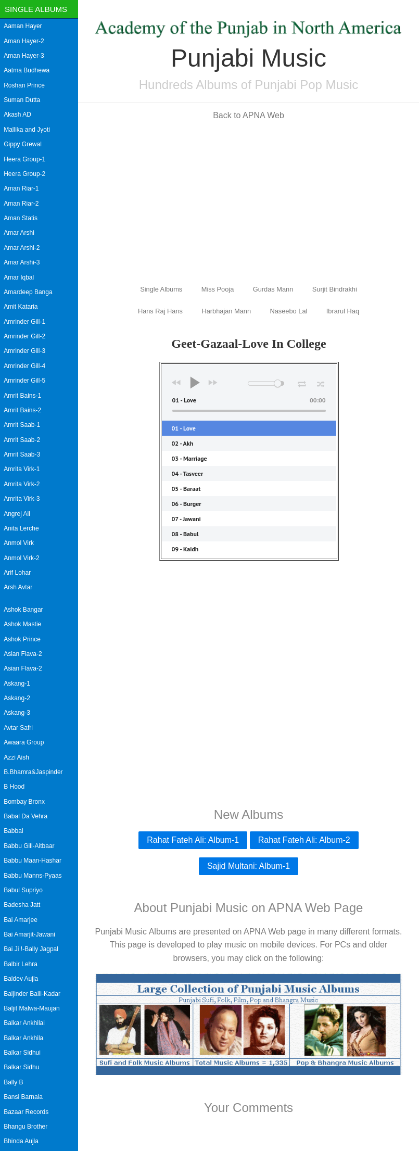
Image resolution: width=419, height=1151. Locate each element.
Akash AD (17, 114)
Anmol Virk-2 (21, 558)
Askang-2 (17, 698)
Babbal (13, 830)
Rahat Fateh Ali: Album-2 (304, 840)
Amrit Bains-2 (22, 410)
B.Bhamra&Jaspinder (33, 772)
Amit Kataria (20, 306)
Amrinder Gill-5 (24, 380)
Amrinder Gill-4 (24, 366)
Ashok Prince (22, 639)
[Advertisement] (248, 201)
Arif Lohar (17, 572)
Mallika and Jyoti (27, 129)
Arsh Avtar (18, 587)
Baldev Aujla (21, 978)
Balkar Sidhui (22, 1052)
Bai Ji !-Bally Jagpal (31, 949)
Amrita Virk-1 (22, 469)
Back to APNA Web (248, 115)
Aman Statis (20, 218)
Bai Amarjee (20, 920)
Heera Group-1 (24, 159)
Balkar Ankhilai (24, 1023)
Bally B (13, 1082)
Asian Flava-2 (23, 653)
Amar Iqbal (19, 277)
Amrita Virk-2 (22, 484)
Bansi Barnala (23, 1097)
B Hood (14, 786)
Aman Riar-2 (21, 203)
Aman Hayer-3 (24, 55)
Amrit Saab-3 (22, 454)
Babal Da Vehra (25, 816)
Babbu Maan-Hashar (32, 860)
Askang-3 (17, 712)
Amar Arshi (19, 232)
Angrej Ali (17, 513)
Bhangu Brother (25, 1126)
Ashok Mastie (22, 624)
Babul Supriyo (23, 890)
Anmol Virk (19, 543)
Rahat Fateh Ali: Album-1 (193, 840)
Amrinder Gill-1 (24, 321)
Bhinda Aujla (21, 1141)
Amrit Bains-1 (22, 395)
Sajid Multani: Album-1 (248, 866)
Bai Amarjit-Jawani (29, 934)
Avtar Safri (18, 727)
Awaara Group (24, 742)
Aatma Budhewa (26, 70)
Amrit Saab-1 (22, 424)
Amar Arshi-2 (22, 247)
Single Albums (36, 9)
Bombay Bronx (24, 801)
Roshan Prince (24, 85)
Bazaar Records (26, 1112)
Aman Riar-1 (21, 188)
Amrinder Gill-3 (24, 351)
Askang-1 (17, 683)
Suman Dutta (22, 100)
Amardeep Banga (28, 292)
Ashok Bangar (23, 609)
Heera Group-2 (24, 174)
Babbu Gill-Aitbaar (29, 846)
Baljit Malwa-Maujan (31, 1008)
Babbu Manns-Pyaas (32, 875)
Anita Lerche (21, 528)
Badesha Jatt (22, 904)
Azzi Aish (16, 757)
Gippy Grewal (23, 144)
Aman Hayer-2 (24, 41)
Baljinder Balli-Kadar (32, 993)
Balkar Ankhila (23, 1038)
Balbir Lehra (20, 964)
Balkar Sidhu (21, 1067)
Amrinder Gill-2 (24, 336)
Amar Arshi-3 (22, 262)
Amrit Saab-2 (22, 440)
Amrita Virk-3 (22, 498)
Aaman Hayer (23, 26)
